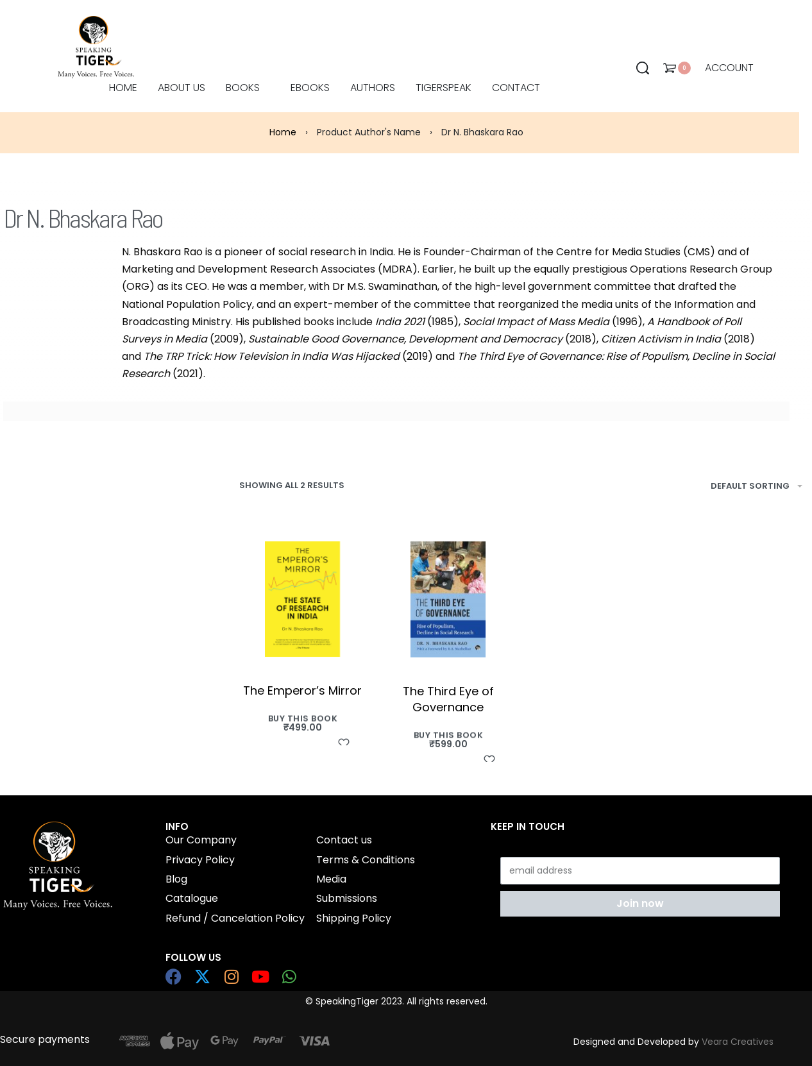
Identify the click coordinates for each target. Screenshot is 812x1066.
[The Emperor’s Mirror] (302, 599)
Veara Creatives (738, 1041)
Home (282, 132)
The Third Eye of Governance (448, 699)
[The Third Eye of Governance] (448, 599)
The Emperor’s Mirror (302, 690)
